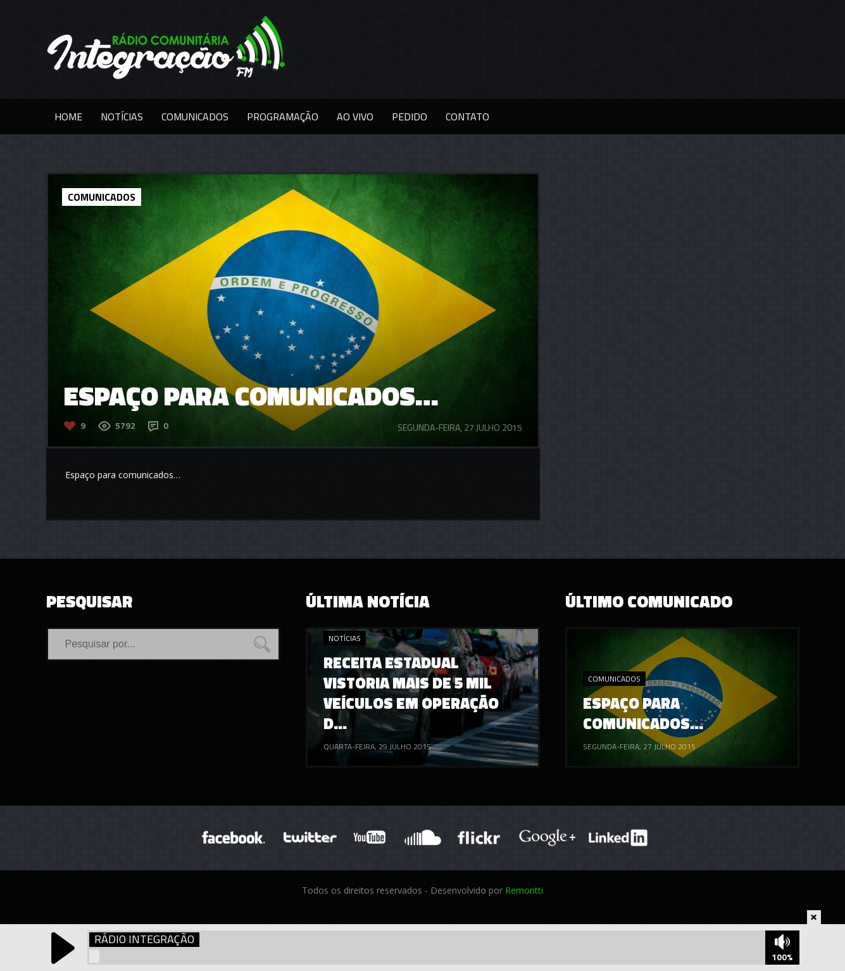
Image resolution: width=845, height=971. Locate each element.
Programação (282, 116)
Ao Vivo (355, 116)
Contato (467, 116)
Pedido (409, 116)
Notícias (122, 116)
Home (68, 116)
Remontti (524, 890)
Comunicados (194, 116)
